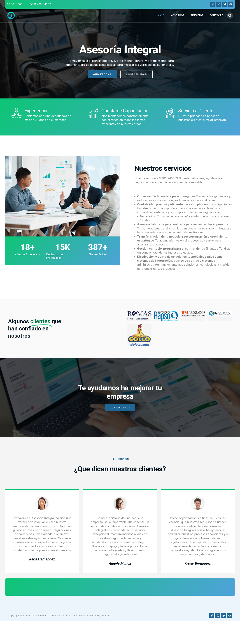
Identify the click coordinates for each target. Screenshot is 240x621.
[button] (230, 15)
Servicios (197, 15)
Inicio (160, 15)
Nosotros (177, 15)
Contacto (216, 15)
